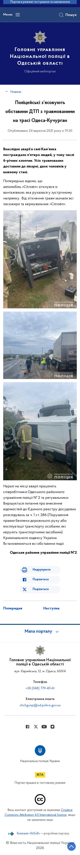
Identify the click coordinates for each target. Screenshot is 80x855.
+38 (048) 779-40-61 (40, 688)
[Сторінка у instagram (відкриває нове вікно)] (52, 726)
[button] (40, 631)
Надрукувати (42, 569)
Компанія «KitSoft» (28, 833)
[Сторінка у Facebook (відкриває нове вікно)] (27, 726)
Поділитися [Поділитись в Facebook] (41, 579)
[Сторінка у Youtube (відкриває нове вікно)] (44, 726)
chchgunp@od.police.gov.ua (40, 705)
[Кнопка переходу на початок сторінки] (71, 846)
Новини (15, 92)
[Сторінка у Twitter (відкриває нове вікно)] (35, 726)
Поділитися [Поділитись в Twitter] (41, 589)
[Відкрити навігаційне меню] (18, 15)
